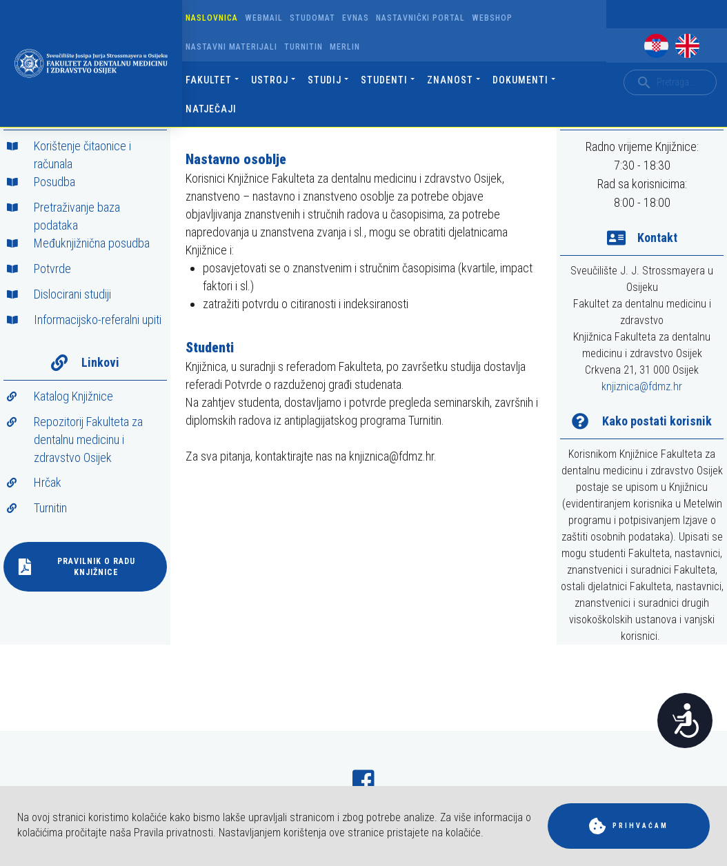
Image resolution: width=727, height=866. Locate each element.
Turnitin (303, 47)
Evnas (355, 18)
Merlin (345, 47)
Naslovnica (212, 18)
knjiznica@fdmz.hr (641, 386)
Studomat (312, 18)
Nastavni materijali (231, 47)
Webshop (492, 18)
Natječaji (211, 108)
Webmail (264, 18)
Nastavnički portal (420, 18)
